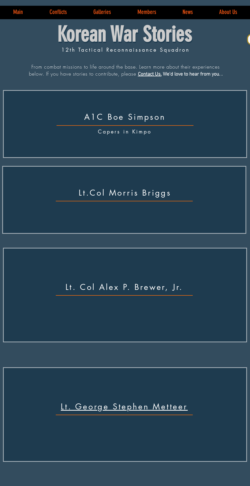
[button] (58, 12)
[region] (125, 124)
